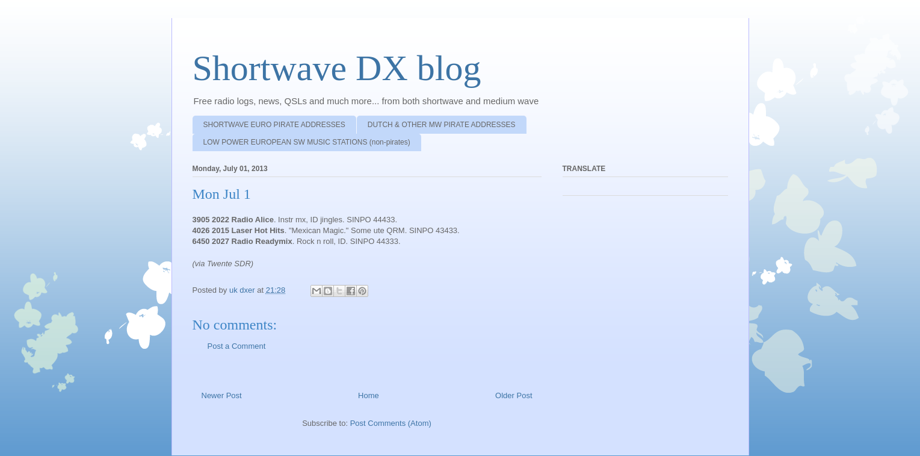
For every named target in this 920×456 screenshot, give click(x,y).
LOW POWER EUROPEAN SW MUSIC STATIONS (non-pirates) (306, 142)
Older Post (513, 395)
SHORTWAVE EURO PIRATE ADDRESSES (274, 124)
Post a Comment (237, 346)
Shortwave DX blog (337, 68)
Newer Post (222, 395)
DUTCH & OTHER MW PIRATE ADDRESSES (442, 124)
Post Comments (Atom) (390, 423)
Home (368, 395)
